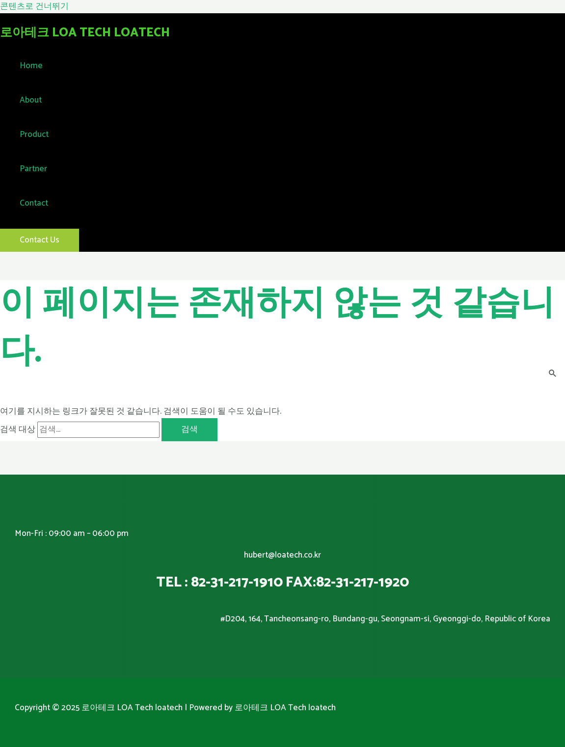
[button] (39, 240)
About (31, 100)
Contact (34, 203)
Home (31, 66)
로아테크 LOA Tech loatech (85, 33)
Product (34, 134)
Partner (33, 169)
